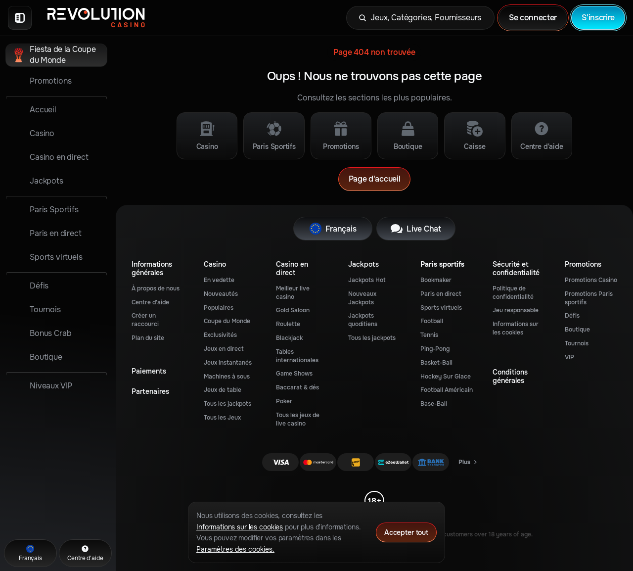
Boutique (577, 329)
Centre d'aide (150, 302)
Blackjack (289, 338)
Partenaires (150, 391)
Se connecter (533, 17)
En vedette (219, 280)
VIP (569, 357)
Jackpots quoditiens (362, 320)
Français (333, 229)
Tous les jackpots (227, 404)
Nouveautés (221, 294)
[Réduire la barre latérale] (20, 18)
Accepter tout (406, 532)
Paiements (149, 371)
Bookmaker (436, 280)
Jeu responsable (516, 310)
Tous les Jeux (222, 418)
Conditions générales (510, 376)
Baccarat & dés (297, 387)
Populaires (218, 308)
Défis (572, 316)
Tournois (576, 343)
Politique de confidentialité (513, 293)
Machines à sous (227, 377)
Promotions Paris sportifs (589, 298)
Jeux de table (222, 390)
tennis (429, 335)
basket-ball (436, 363)
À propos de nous (156, 288)
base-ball (433, 404)
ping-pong (435, 349)
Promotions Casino (591, 280)
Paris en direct (440, 294)
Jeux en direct (224, 349)
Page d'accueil (375, 179)
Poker (284, 401)
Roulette (288, 324)
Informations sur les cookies (516, 328)
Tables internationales (297, 356)
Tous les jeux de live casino (297, 419)
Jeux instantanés (228, 363)
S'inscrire (598, 17)
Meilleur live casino (293, 293)
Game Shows (294, 374)
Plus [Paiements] (468, 464)
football (431, 321)
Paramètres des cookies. (235, 549)
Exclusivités (220, 335)
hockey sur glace (445, 377)
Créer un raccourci (145, 320)
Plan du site (148, 338)
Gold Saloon (293, 310)
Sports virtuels (441, 308)
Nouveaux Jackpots (362, 298)
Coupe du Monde (227, 321)
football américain (446, 390)
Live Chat (416, 229)
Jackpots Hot (367, 280)
